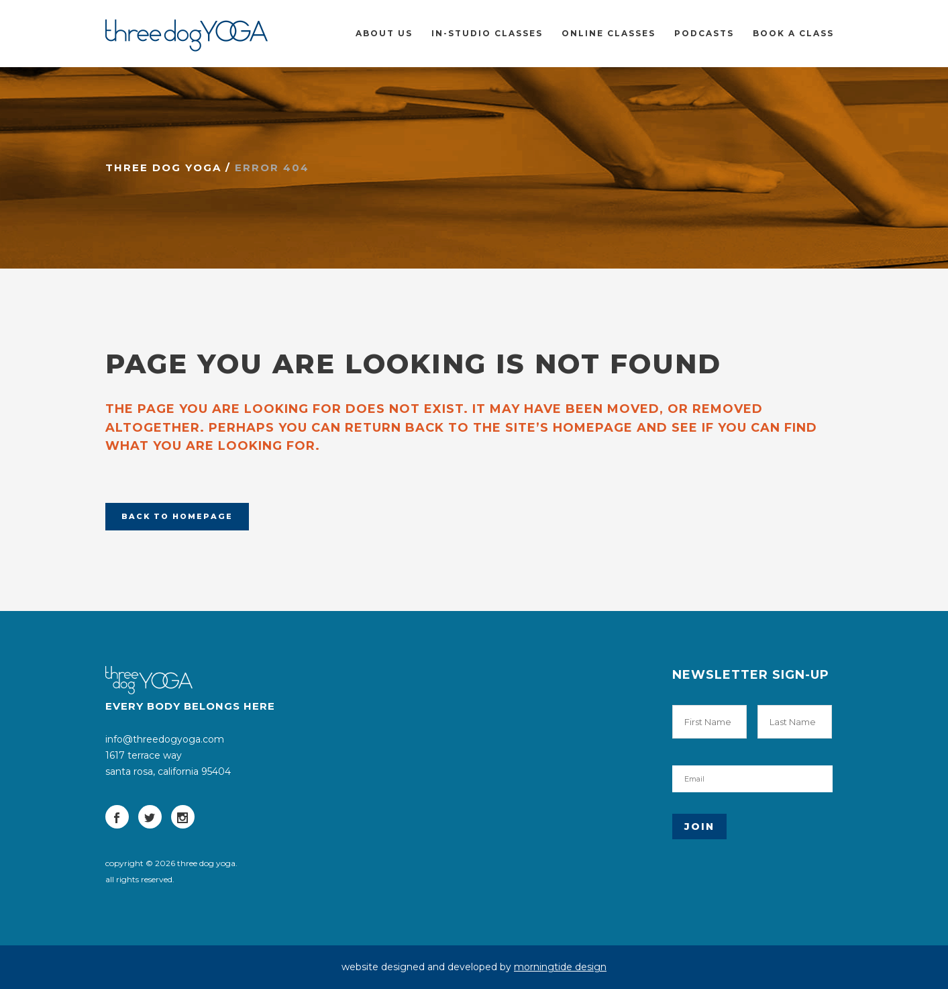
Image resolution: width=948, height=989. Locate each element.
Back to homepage (177, 516)
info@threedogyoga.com (164, 739)
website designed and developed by (474, 967)
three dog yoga (163, 167)
